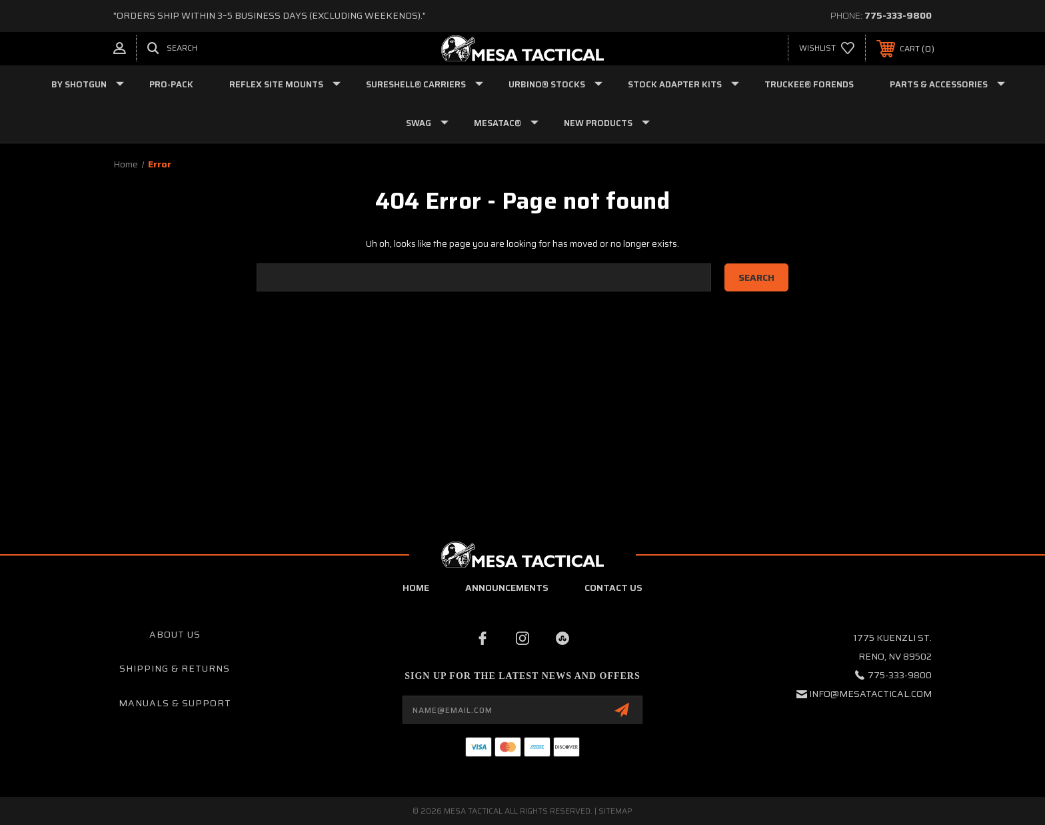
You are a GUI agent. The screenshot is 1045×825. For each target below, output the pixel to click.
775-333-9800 (898, 15)
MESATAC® (506, 123)
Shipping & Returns (174, 668)
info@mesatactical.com (870, 693)
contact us (613, 587)
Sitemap (615, 810)
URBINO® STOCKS (555, 84)
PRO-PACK (171, 84)
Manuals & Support (175, 703)
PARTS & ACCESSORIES (947, 84)
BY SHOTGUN (87, 84)
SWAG (427, 123)
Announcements (506, 587)
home (416, 587)
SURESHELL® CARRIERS (424, 84)
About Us (175, 634)
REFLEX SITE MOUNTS (285, 84)
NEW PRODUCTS (607, 123)
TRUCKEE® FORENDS (809, 84)
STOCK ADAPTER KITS (683, 84)
